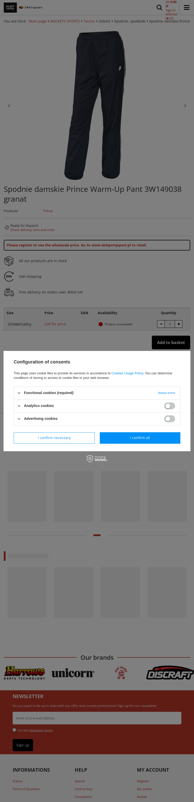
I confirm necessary (54, 437)
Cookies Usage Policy (127, 373)
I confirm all (140, 437)
